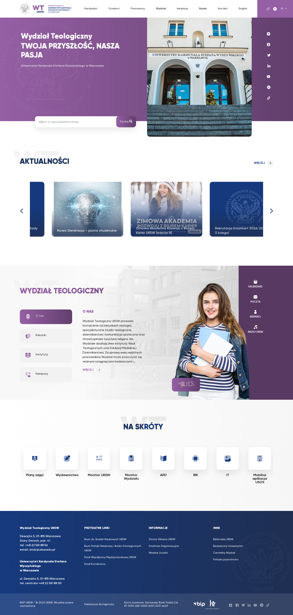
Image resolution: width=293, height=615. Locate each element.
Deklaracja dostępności (99, 604)
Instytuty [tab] (36, 355)
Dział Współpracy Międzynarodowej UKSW (110, 557)
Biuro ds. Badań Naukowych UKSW (105, 539)
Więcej (259, 163)
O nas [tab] (34, 317)
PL (283, 8)
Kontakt (223, 8)
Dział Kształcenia (94, 564)
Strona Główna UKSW (162, 539)
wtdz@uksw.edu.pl (42, 549)
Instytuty (182, 8)
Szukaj (126, 121)
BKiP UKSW (26, 602)
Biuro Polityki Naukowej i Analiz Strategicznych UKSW (112, 548)
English (243, 8)
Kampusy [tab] (36, 375)
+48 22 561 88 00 (49, 583)
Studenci (114, 8)
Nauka (203, 8)
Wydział (161, 8)
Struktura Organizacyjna (164, 546)
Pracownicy (138, 8)
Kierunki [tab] (35, 336)
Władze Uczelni (158, 553)
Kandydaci (90, 8)
